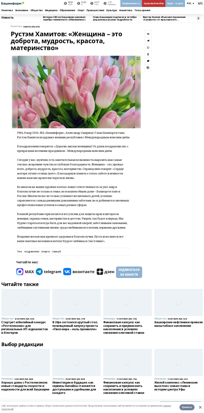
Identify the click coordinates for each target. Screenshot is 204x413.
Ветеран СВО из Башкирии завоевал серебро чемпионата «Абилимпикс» (64, 18)
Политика (7, 10)
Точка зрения (142, 10)
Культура (111, 10)
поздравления (31, 251)
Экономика (21, 10)
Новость (7, 17)
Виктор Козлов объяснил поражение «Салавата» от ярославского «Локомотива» (164, 18)
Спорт (81, 10)
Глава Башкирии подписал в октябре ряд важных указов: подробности (115, 18)
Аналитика (125, 10)
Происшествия (95, 10)
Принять (187, 407)
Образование (67, 10)
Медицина (51, 10)
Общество (36, 10)
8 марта (45, 251)
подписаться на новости (129, 272)
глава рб (56, 251)
